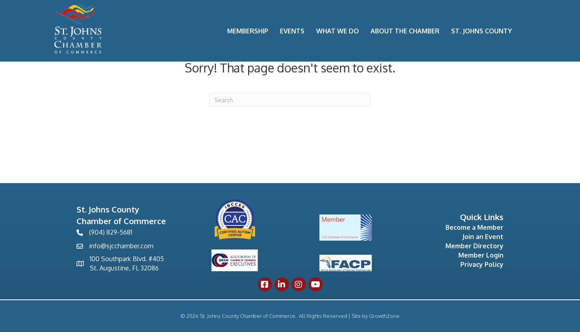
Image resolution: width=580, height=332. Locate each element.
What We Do (337, 31)
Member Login (480, 255)
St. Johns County (481, 31)
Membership (247, 31)
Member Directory (474, 246)
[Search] (290, 100)
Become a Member (474, 227)
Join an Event (482, 237)
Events (292, 31)
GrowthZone (384, 316)
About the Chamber (405, 31)
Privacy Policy (481, 264)
